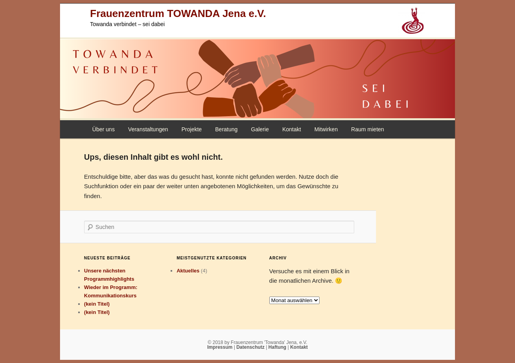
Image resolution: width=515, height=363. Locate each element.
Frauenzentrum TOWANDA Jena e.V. (178, 13)
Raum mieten (367, 129)
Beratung (226, 129)
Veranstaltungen (148, 129)
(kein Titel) (97, 304)
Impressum (220, 347)
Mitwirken (326, 129)
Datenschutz (251, 347)
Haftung (278, 347)
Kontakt (291, 129)
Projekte (191, 129)
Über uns (103, 129)
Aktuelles (188, 271)
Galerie (260, 129)
